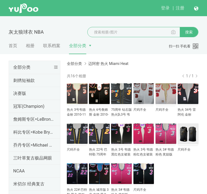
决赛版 (19, 93)
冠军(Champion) (28, 106)
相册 (30, 45)
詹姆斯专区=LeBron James (33, 119)
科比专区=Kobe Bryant (33, 132)
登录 (165, 8)
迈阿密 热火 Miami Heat (108, 63)
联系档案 (51, 45)
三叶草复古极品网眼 (32, 158)
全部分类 (77, 45)
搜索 (189, 32)
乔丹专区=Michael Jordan (33, 145)
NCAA (19, 171)
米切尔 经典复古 (28, 183)
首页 (13, 45)
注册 (180, 8)
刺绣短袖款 (24, 80)
